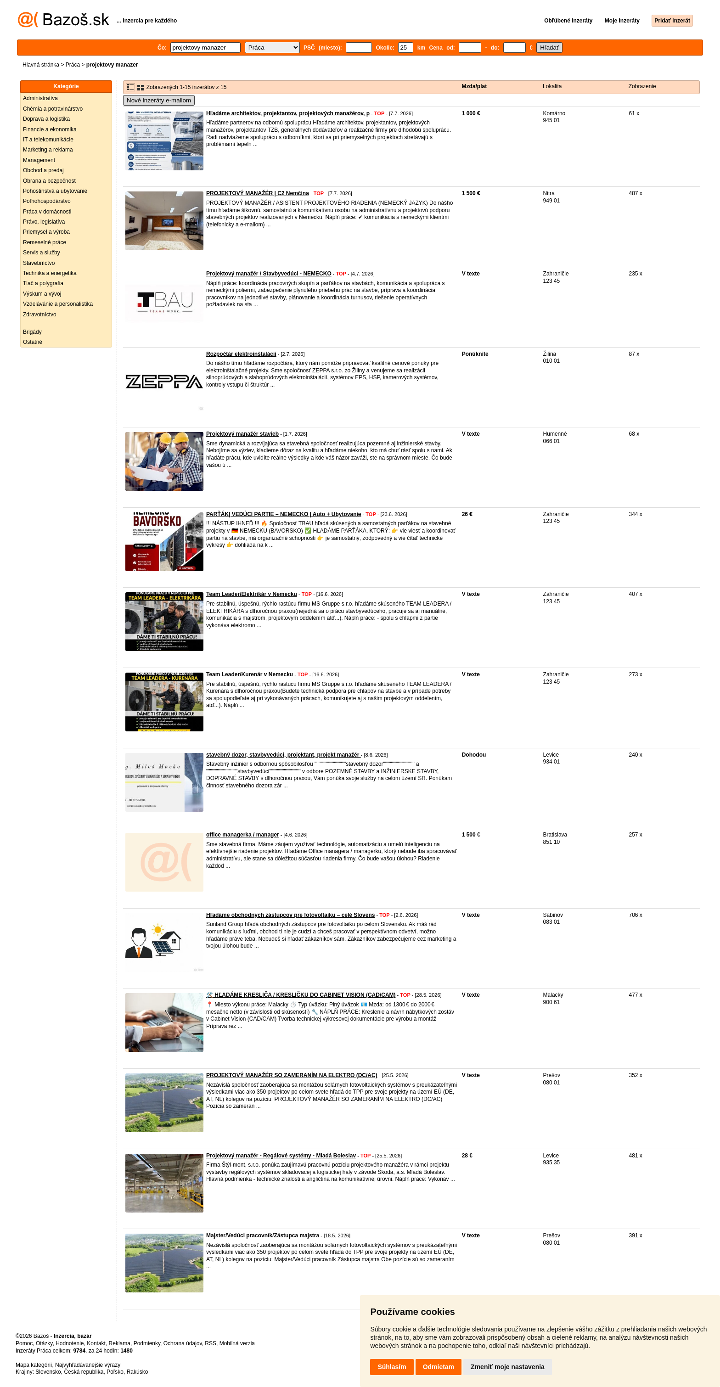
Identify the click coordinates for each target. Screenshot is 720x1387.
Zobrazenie (642, 86)
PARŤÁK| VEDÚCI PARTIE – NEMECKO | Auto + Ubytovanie (283, 514)
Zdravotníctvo (39, 314)
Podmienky (147, 1343)
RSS (210, 1343)
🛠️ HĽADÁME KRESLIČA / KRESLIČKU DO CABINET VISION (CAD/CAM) (301, 995)
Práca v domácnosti (47, 211)
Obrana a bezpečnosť (49, 181)
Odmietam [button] (438, 1366)
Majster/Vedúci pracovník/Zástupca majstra (262, 1235)
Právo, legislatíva (44, 222)
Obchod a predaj (43, 170)
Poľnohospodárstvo (47, 201)
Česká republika (83, 1372)
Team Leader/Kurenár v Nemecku (249, 674)
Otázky (44, 1343)
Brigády (32, 332)
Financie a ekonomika (50, 129)
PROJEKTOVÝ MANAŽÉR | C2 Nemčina (257, 193)
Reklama (119, 1343)
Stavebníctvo (39, 263)
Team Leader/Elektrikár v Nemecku (251, 594)
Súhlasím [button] (391, 1366)
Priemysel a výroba (46, 232)
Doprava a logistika (46, 119)
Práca (73, 65)
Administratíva (40, 98)
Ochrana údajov (182, 1343)
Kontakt (96, 1343)
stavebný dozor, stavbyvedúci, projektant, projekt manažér (283, 755)
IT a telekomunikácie (48, 139)
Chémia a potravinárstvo (53, 109)
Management (39, 160)
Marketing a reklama (48, 149)
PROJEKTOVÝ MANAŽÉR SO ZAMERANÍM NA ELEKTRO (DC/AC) (291, 1075)
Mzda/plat (474, 86)
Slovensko (48, 1372)
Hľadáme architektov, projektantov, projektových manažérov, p (288, 113)
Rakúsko (137, 1372)
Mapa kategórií (34, 1365)
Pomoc (24, 1343)
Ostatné (32, 342)
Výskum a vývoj (42, 294)
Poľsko (115, 1372)
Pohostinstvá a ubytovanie (55, 191)
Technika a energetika (50, 273)
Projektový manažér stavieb (242, 434)
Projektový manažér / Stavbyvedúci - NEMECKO (269, 273)
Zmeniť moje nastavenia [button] (508, 1366)
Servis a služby (41, 252)
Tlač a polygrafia (43, 283)
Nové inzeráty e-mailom (159, 100)
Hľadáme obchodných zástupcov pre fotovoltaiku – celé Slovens (290, 915)
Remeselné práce (44, 242)
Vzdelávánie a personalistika (58, 304)
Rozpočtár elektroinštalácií (241, 354)
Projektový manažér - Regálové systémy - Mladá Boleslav (281, 1155)
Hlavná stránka (40, 65)
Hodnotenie (70, 1343)
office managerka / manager (242, 834)
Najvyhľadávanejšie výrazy (87, 1365)
